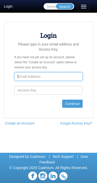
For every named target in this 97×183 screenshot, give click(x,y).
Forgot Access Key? (76, 123)
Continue (72, 104)
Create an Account (19, 123)
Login (8, 6)
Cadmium (37, 157)
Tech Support (63, 157)
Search (64, 7)
